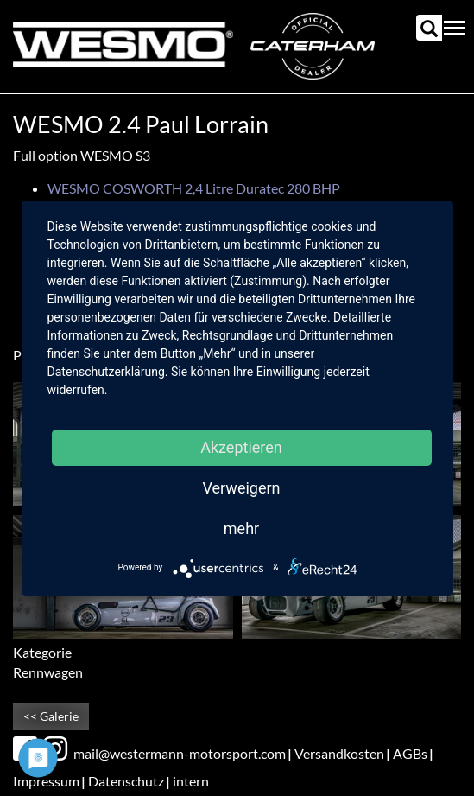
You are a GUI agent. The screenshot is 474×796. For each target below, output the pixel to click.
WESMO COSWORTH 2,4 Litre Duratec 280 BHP (193, 188)
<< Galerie (51, 716)
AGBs (410, 753)
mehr (241, 528)
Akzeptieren (241, 447)
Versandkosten (339, 753)
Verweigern (241, 488)
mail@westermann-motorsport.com (179, 753)
